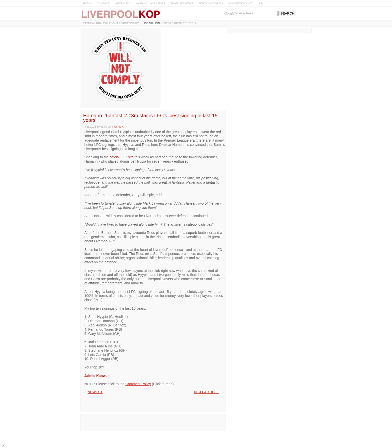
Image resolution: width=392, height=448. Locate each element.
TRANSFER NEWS (181, 3)
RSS (261, 3)
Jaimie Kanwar (96, 376)
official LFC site (122, 157)
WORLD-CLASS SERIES (150, 3)
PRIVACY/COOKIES (210, 3)
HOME (87, 3)
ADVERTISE (122, 3)
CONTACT (103, 3)
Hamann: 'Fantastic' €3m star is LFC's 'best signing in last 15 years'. (150, 117)
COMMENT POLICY (240, 3)
